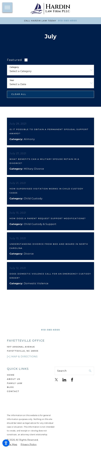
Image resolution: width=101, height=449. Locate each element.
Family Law (14, 387)
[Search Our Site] (90, 375)
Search (62, 374)
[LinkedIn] (64, 384)
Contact (13, 395)
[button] (5, 443)
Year (12, 80)
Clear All (18, 94)
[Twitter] (56, 384)
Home (10, 379)
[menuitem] (26, 379)
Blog (10, 391)
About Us (13, 383)
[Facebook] (72, 384)
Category (14, 67)
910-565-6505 (67, 20)
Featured (14, 60)
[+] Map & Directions (22, 360)
